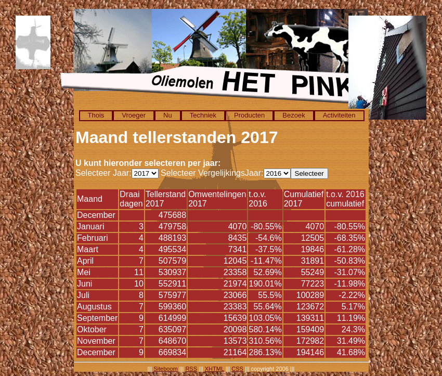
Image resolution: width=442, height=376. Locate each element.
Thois (96, 115)
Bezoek (293, 115)
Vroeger (134, 115)
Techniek (203, 115)
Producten (249, 115)
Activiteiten (339, 115)
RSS (191, 369)
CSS (237, 369)
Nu (167, 115)
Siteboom (165, 369)
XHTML (214, 369)
